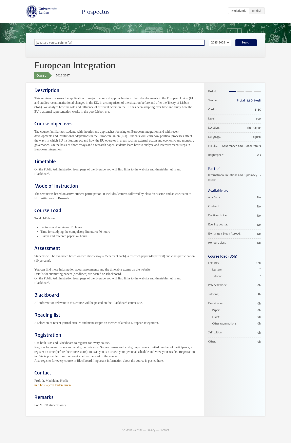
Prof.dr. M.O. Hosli (249, 101)
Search (246, 42)
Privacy (151, 430)
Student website (132, 430)
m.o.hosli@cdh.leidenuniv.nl (53, 385)
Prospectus (96, 12)
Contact (164, 430)
